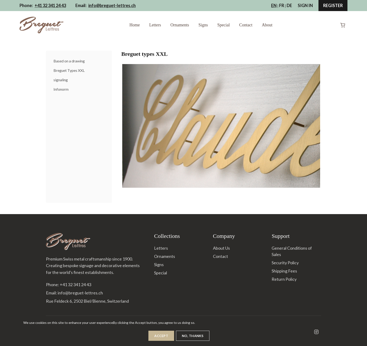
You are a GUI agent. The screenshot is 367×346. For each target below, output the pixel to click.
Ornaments (179, 25)
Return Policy (284, 279)
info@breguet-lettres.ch (112, 5)
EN (274, 5)
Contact (245, 25)
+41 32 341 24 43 (50, 5)
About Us (221, 248)
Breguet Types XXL (69, 70)
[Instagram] (316, 332)
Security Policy (285, 262)
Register (333, 5)
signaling (60, 79)
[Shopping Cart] (342, 25)
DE (289, 5)
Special (223, 25)
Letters (155, 25)
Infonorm (61, 89)
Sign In (305, 5)
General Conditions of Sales (292, 251)
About (267, 25)
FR (281, 5)
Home (135, 25)
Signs (203, 25)
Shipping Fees (284, 270)
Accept (161, 338)
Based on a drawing (69, 61)
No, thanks (193, 338)
